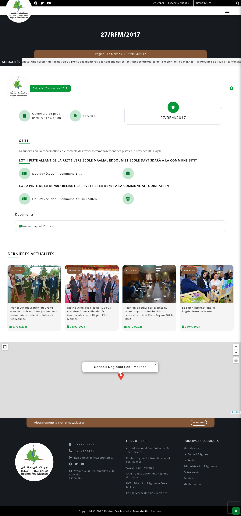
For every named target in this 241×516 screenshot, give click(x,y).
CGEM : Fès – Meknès (140, 467)
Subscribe (199, 422)
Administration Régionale (200, 466)
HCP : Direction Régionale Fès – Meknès (147, 485)
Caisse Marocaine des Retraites (147, 493)
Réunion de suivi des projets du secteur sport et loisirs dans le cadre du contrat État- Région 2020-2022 (149, 313)
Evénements (192, 472)
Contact (158, 3)
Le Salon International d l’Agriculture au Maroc (198, 309)
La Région (190, 460)
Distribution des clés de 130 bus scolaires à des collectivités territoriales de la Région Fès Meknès (89, 313)
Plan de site (191, 448)
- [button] (236, 352)
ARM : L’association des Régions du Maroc (147, 475)
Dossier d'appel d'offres (36, 226)
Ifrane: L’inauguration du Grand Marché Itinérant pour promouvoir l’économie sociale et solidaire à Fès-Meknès (33, 313)
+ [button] (236, 347)
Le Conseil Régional (196, 454)
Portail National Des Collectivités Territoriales (148, 450)
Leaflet (236, 412)
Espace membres (178, 3)
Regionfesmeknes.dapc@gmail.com (94, 457)
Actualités (17, 270)
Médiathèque (192, 484)
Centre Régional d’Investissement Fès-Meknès (148, 459)
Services (189, 478)
